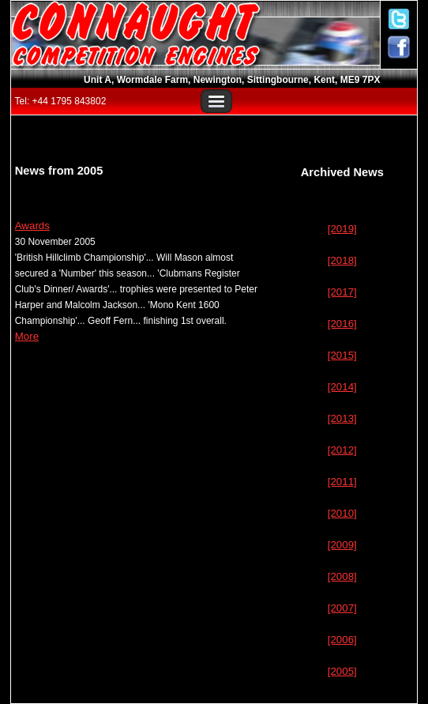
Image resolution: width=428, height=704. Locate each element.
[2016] (342, 323)
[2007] (342, 608)
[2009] (342, 545)
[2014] (342, 387)
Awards (32, 226)
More (27, 336)
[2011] (342, 482)
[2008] (342, 576)
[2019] (342, 229)
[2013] (342, 418)
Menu (216, 101)
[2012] (342, 450)
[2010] (342, 513)
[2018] (342, 260)
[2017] (342, 292)
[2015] (342, 355)
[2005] (342, 671)
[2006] (342, 640)
